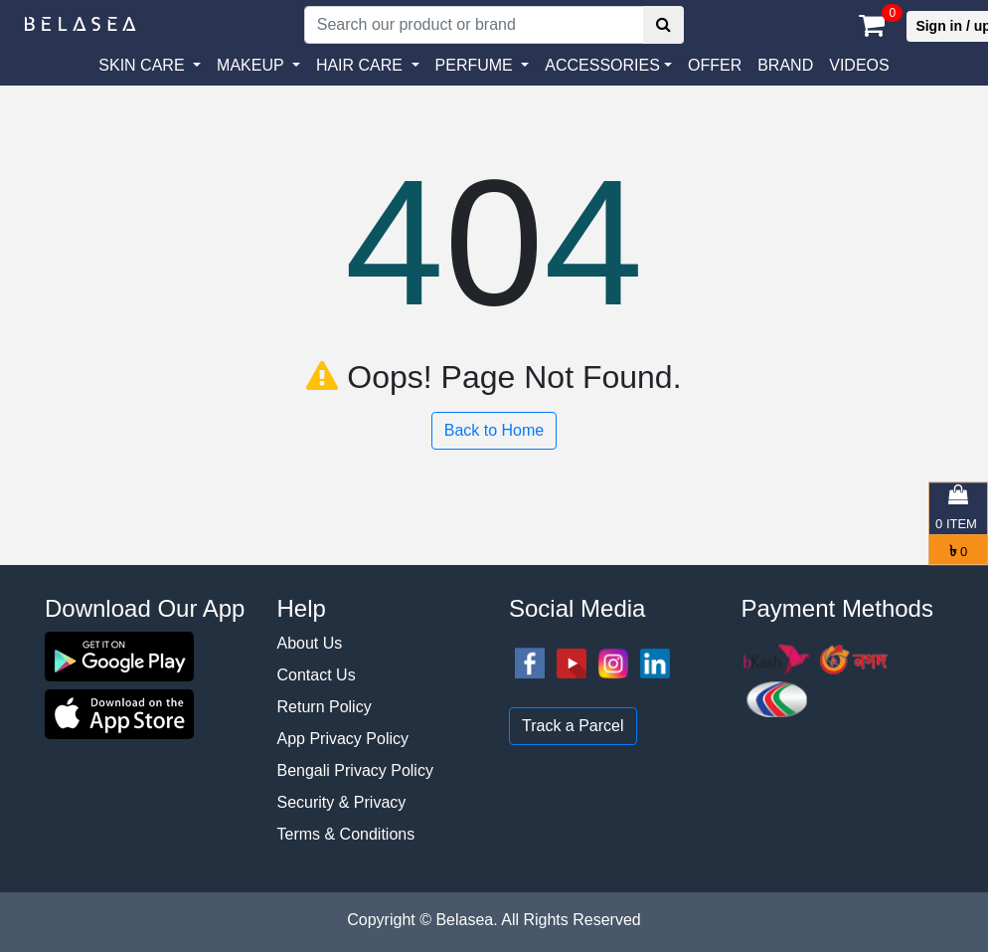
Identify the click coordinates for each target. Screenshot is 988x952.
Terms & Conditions (346, 834)
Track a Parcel (573, 725)
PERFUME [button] (476, 65)
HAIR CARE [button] (362, 65)
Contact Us (316, 674)
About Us (310, 643)
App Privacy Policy (343, 738)
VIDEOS (859, 65)
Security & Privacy (342, 802)
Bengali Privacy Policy (355, 770)
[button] (608, 66)
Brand (785, 65)
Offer (714, 65)
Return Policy (324, 706)
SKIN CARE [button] (143, 65)
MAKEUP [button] (252, 65)
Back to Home (494, 430)
